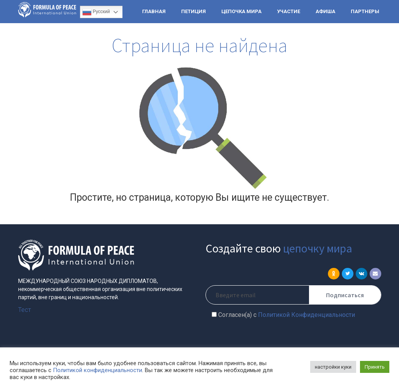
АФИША (325, 11)
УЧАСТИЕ (288, 11)
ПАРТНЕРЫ (365, 11)
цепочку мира (317, 248)
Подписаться (345, 295)
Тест (24, 309)
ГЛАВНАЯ (154, 11)
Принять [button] (375, 367)
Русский (96, 12)
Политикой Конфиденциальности (306, 314)
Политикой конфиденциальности (97, 370)
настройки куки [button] (333, 367)
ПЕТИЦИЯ (193, 11)
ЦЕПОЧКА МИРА (241, 11)
